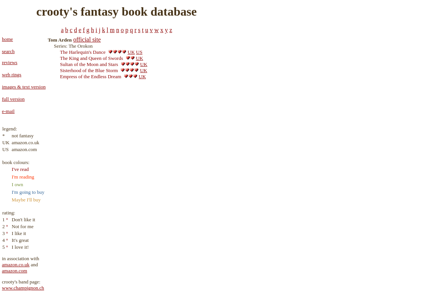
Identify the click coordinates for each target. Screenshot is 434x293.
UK (131, 52)
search (8, 51)
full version (13, 99)
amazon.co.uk (15, 264)
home (7, 39)
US (139, 52)
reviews (9, 62)
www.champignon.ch (23, 288)
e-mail (8, 111)
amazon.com (14, 271)
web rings (11, 74)
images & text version (23, 87)
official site (87, 39)
